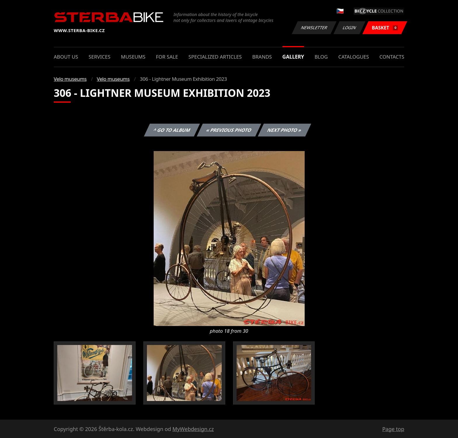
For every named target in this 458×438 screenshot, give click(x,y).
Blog (321, 56)
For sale (167, 56)
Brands (262, 56)
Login (350, 27)
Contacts (391, 56)
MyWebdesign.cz (193, 428)
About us (66, 56)
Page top (393, 428)
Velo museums (70, 79)
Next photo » (284, 130)
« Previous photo (229, 130)
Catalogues (353, 56)
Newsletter (314, 27)
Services (99, 56)
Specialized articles (215, 56)
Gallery (293, 56)
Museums (133, 56)
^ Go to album (172, 130)
